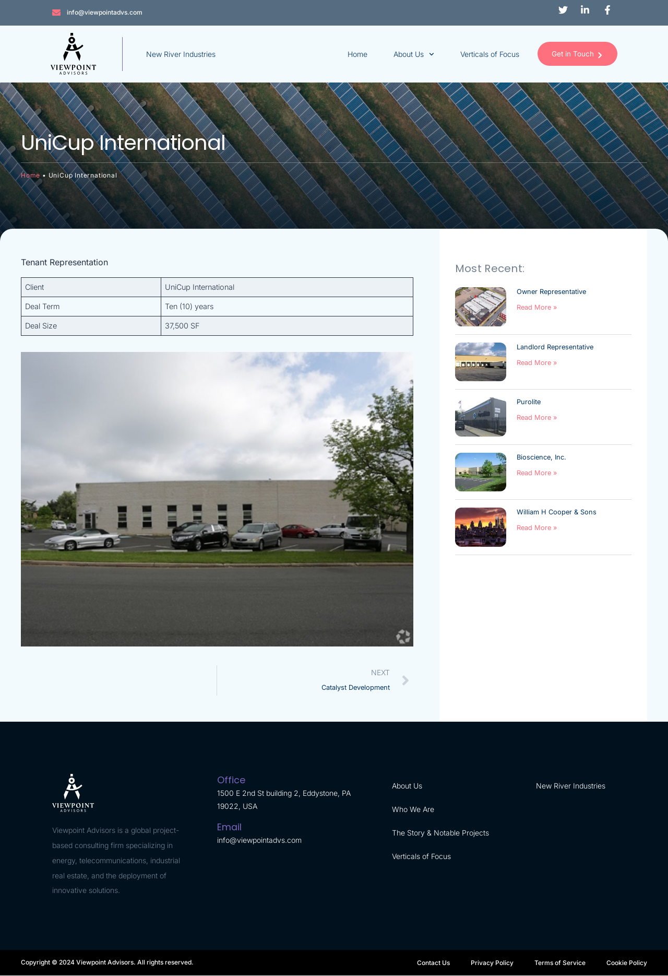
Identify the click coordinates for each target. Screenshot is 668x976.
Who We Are (413, 809)
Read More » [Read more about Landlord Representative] (537, 363)
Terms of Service (560, 963)
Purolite (529, 402)
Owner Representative (551, 292)
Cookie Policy (626, 963)
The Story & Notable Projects (440, 833)
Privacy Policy (492, 963)
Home (352, 54)
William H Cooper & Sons (557, 512)
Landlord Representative (555, 347)
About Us (408, 54)
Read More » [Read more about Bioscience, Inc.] (537, 473)
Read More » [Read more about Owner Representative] (537, 308)
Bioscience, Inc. (541, 457)
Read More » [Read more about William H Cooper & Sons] (537, 528)
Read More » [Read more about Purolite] (537, 418)
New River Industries (182, 54)
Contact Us (433, 963)
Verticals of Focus (484, 54)
